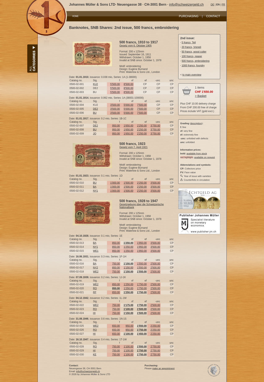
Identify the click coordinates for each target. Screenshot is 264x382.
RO (95, 288)
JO (94, 133)
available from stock (196, 153)
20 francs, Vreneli (191, 47)
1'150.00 (128, 267)
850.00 (116, 242)
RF (94, 292)
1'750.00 (142, 284)
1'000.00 (115, 182)
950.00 (116, 125)
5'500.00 (115, 84)
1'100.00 (128, 346)
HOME (75, 16)
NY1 (95, 190)
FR (223, 4)
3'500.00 (115, 104)
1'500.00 (128, 182)
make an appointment (163, 368)
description (196, 123)
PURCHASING (188, 16)
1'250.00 (128, 246)
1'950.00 (142, 242)
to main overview (191, 74)
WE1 (96, 250)
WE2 (96, 271)
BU (95, 112)
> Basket (201, 96)
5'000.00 (128, 104)
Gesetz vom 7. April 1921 (134, 147)
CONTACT (213, 16)
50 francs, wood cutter (194, 51)
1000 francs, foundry (193, 65)
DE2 (95, 108)
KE (94, 354)
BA (94, 186)
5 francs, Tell (189, 42)
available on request (204, 157)
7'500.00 (142, 104)
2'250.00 (142, 125)
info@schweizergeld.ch (186, 4)
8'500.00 (128, 84)
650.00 (116, 325)
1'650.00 (128, 125)
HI (94, 313)
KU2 (95, 84)
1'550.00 (142, 263)
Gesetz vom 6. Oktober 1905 (136, 45)
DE (212, 4)
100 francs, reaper (192, 56)
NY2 (95, 267)
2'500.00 (155, 263)
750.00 (116, 263)
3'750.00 (155, 125)
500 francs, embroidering (195, 60)
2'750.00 (155, 346)
